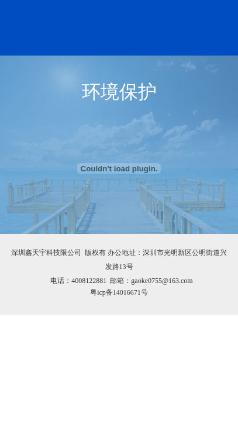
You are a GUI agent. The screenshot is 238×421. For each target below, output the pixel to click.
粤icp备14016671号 (119, 292)
